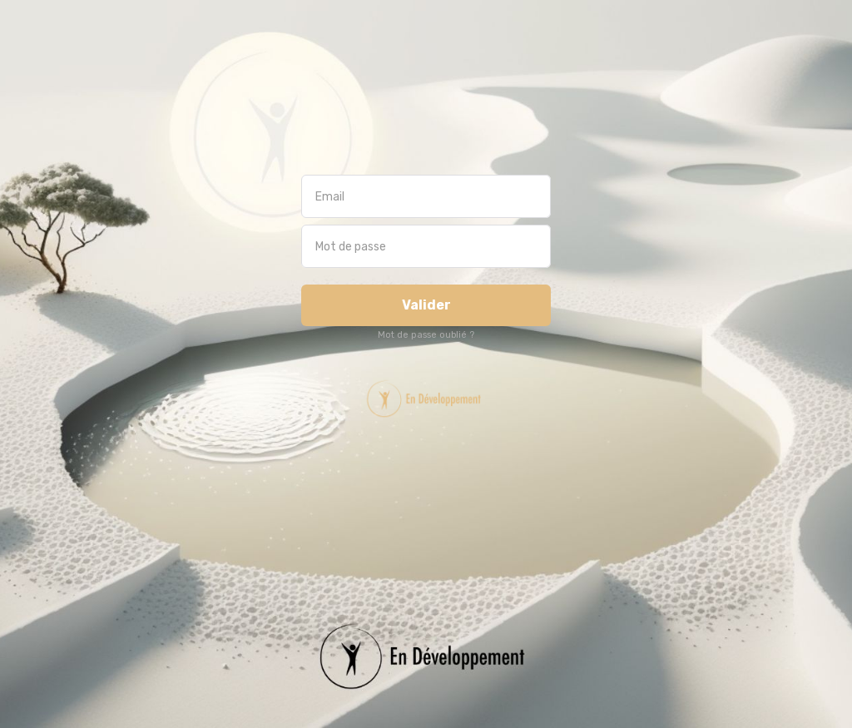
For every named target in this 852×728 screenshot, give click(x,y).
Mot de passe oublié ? (426, 334)
